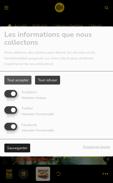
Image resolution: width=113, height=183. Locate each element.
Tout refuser (47, 80)
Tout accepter (18, 80)
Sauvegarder (17, 147)
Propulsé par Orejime (96, 147)
